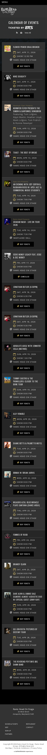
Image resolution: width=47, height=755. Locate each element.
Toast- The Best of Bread (25, 152)
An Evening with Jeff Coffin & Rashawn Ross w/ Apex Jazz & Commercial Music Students (27, 187)
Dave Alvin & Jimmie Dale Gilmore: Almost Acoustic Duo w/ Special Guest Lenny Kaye (27, 596)
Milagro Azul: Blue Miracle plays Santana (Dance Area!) (26, 504)
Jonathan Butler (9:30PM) (25, 316)
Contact (29, 727)
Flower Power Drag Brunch (26, 47)
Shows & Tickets (11, 724)
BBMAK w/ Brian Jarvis (24, 472)
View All (28, 33)
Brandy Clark (19, 564)
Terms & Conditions (21, 748)
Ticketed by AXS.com (20, 28)
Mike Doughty (19, 76)
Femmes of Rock (20, 534)
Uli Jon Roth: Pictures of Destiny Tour (25, 631)
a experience (23, 751)
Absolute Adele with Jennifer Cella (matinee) (27, 347)
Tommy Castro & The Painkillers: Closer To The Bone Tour (25, 381)
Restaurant (30, 724)
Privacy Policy (36, 748)
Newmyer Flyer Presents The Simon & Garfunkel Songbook (27, 110)
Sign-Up (8, 731)
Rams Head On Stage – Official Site (9, 11)
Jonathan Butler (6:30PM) (25, 286)
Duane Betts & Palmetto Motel (27, 443)
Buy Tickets (23, 66)
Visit (6, 727)
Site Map (8, 748)
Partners (8, 734)
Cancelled (23, 276)
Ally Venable (19, 413)
